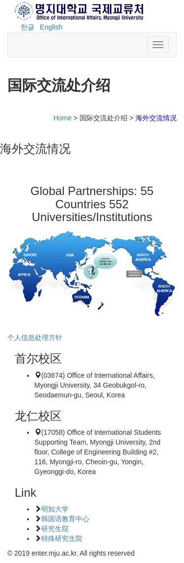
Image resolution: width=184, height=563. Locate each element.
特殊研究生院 (61, 538)
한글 (27, 27)
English (51, 27)
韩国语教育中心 (65, 519)
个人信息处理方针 (34, 337)
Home (62, 118)
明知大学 (55, 509)
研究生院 (55, 529)
